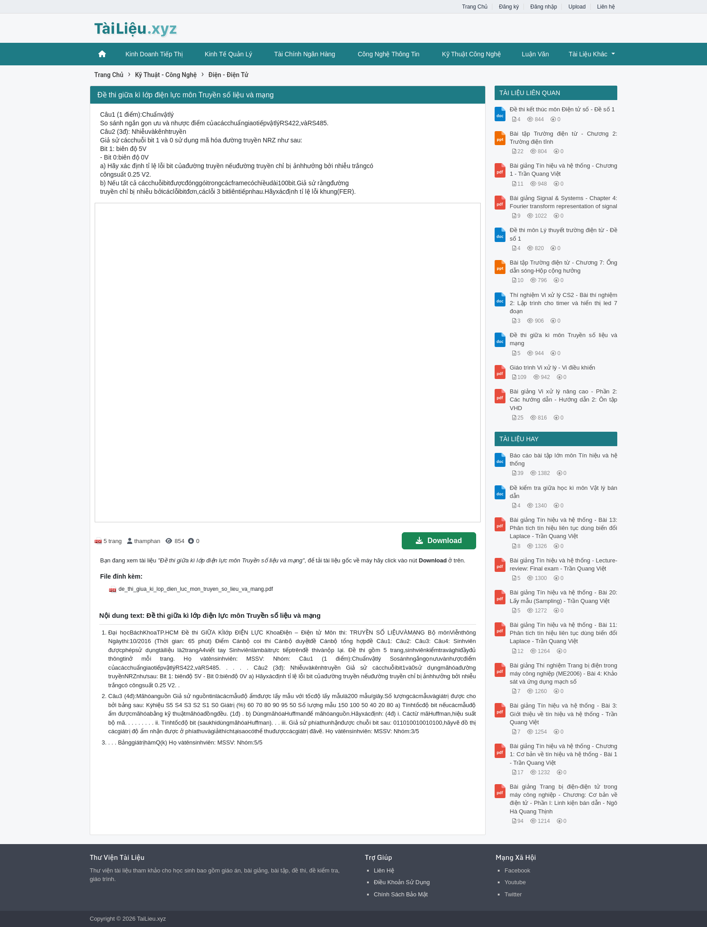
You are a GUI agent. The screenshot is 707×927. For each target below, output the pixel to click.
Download (439, 540)
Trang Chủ (475, 7)
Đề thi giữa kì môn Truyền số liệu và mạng (564, 339)
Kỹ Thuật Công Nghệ (471, 54)
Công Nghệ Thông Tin (388, 54)
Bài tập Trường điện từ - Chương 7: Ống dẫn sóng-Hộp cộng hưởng (564, 266)
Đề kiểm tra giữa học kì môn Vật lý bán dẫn (564, 491)
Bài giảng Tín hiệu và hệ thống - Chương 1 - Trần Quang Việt (564, 169)
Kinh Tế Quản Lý (228, 54)
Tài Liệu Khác (588, 54)
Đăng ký (509, 7)
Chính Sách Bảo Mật (401, 894)
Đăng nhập (543, 7)
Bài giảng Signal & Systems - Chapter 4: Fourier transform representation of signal (564, 202)
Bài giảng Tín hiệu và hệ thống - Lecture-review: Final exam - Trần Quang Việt (564, 564)
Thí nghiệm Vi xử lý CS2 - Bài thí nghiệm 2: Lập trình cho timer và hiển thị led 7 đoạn (564, 303)
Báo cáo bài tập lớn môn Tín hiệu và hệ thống (564, 459)
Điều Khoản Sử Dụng (402, 882)
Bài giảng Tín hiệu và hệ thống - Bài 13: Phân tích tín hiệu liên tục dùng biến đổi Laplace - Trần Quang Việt (564, 527)
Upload (577, 7)
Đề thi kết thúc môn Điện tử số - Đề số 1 (562, 109)
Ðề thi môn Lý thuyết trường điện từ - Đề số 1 (564, 234)
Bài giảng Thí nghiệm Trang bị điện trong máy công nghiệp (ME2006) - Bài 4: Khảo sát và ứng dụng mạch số (564, 673)
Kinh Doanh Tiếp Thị (154, 54)
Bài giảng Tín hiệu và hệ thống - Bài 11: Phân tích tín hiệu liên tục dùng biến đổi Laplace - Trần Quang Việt (564, 632)
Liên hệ (606, 7)
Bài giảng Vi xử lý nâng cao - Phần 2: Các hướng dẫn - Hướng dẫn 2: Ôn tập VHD (564, 399)
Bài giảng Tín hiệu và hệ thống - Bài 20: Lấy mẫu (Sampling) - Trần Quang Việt (564, 596)
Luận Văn (535, 54)
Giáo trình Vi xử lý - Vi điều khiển (552, 367)
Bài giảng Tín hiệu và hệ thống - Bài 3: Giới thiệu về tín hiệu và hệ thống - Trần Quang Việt (564, 713)
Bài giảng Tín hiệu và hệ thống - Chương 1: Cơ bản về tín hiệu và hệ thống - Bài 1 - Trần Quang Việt (564, 754)
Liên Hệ (384, 870)
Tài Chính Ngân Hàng (304, 54)
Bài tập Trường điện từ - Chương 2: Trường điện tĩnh (564, 137)
